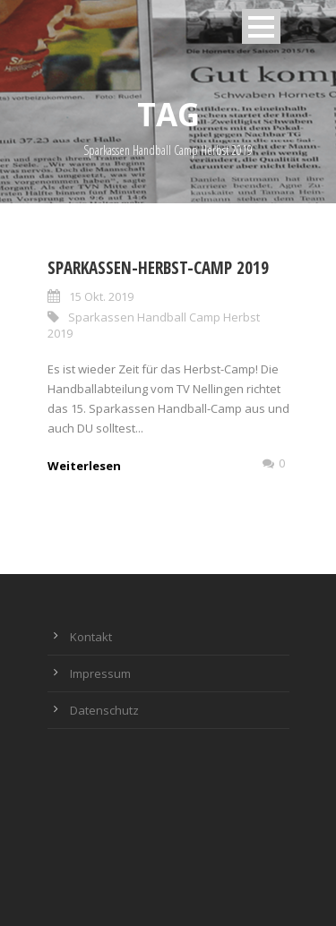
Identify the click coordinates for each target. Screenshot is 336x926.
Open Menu (261, 26)
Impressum (100, 673)
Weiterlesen (84, 466)
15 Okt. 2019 (101, 296)
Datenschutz (104, 710)
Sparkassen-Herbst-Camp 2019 (158, 267)
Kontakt (91, 637)
